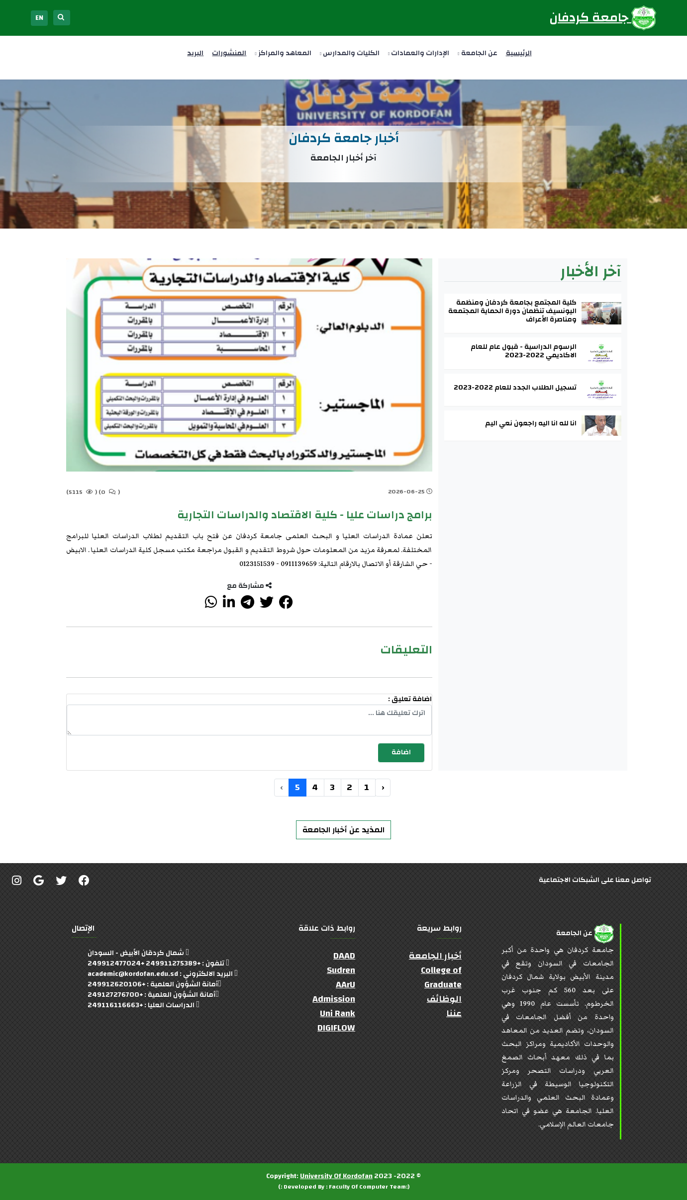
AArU (345, 984)
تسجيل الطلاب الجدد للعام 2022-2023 (515, 388)
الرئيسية (519, 53)
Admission (333, 999)
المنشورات (229, 53)
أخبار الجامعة (435, 956)
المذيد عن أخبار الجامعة (343, 829)
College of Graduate (441, 977)
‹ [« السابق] (383, 787)
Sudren (341, 970)
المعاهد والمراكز (283, 53)
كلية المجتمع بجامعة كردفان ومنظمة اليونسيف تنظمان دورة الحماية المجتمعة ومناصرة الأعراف (512, 311)
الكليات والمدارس (350, 53)
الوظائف (444, 999)
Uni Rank (337, 1013)
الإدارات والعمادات (418, 53)
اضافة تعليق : (410, 699)
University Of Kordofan (336, 1176)
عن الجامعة (477, 53)
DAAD (344, 956)
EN (39, 17)
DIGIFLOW (336, 1028)
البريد (195, 53)
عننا (454, 1013)
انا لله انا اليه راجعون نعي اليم (531, 423)
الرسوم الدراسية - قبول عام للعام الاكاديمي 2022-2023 (524, 351)
